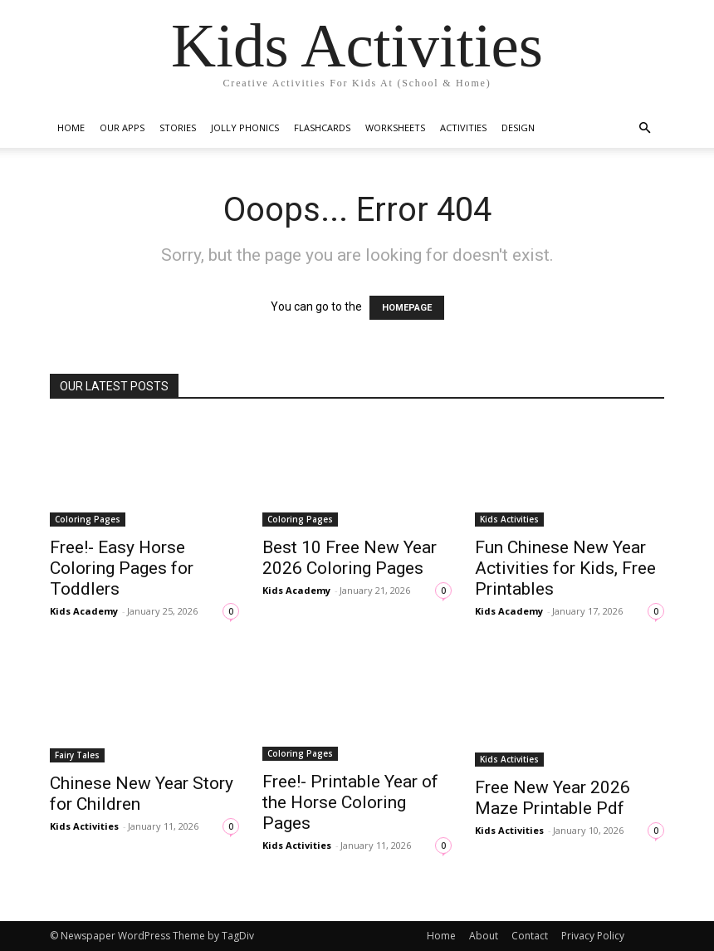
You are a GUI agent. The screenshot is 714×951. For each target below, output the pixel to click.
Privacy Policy (592, 936)
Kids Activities (509, 519)
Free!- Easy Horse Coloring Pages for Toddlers (121, 568)
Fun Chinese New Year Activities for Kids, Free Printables (565, 568)
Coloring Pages (87, 519)
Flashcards (322, 127)
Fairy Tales (77, 755)
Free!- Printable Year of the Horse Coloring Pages (350, 802)
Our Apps (122, 127)
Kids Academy (84, 611)
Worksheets (395, 127)
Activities (463, 127)
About (483, 936)
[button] (644, 128)
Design (518, 127)
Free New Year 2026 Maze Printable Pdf (552, 797)
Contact (529, 936)
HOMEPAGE (407, 307)
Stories (177, 127)
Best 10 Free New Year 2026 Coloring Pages (349, 557)
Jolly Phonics (245, 127)
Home (71, 127)
